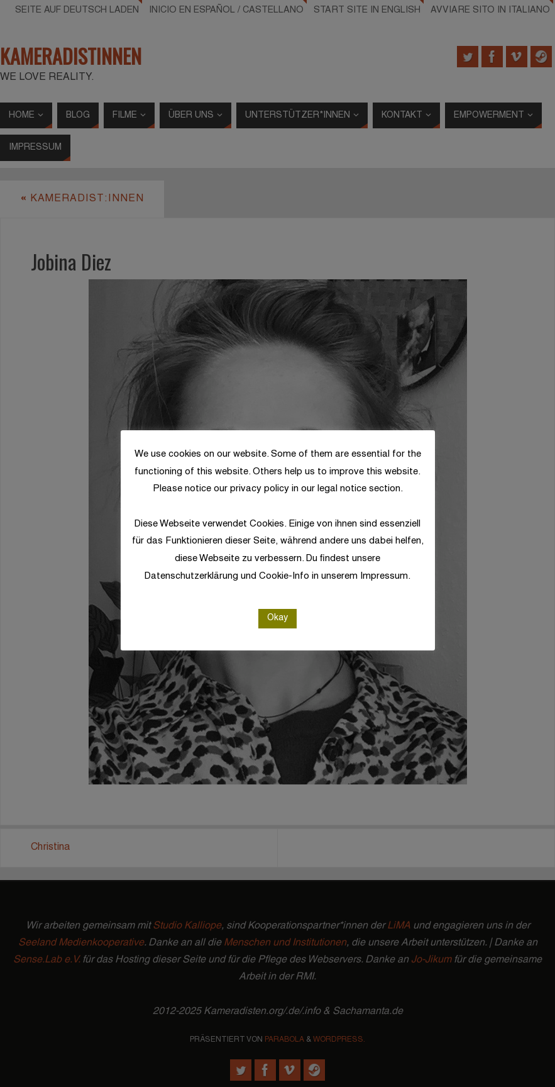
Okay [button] (277, 618)
